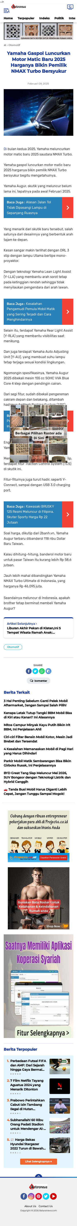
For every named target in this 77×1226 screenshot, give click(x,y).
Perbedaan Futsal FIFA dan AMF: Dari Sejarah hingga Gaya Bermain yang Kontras (28, 1065)
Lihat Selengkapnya (38, 1161)
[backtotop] (38, 1177)
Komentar (38, 680)
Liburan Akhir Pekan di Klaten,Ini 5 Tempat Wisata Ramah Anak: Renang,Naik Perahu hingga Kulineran (36, 630)
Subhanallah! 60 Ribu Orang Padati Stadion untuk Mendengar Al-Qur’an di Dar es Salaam (27, 1124)
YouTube (56, 1198)
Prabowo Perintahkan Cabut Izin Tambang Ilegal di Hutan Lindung (27, 1104)
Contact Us (46, 1206)
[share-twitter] (35, 671)
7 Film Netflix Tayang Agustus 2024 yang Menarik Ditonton (26, 1085)
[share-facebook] (29, 671)
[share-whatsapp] (42, 671)
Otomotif (13, 647)
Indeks (44, 18)
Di (6, 149)
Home (8, 18)
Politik (59, 18)
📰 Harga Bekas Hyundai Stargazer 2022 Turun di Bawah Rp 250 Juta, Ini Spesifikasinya (26, 1144)
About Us (30, 1206)
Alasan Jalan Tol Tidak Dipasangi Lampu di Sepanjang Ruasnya (29, 207)
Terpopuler (26, 18)
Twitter (48, 1198)
